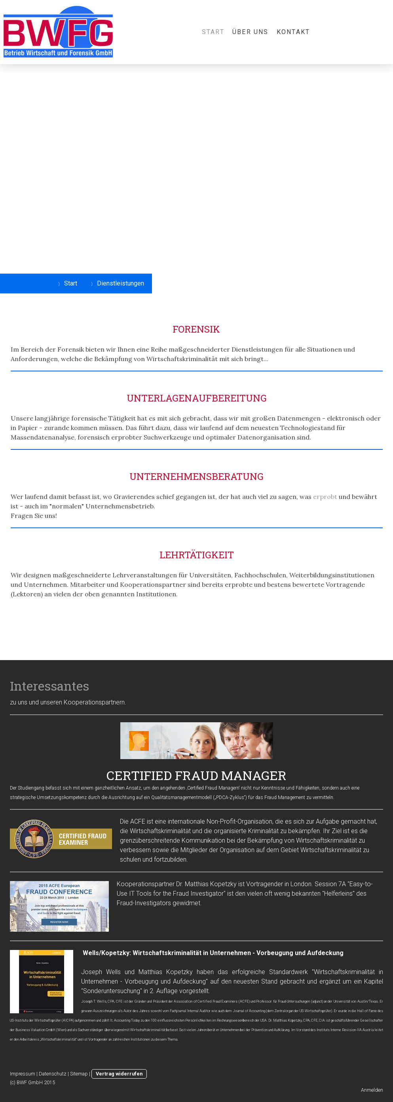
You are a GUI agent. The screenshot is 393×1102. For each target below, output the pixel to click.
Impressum (22, 1074)
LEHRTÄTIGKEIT (196, 554)
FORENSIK (196, 329)
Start (213, 32)
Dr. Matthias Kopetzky (206, 884)
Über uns (250, 32)
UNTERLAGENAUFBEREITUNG (197, 398)
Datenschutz (52, 1074)
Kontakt (293, 32)
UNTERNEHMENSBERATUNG (196, 476)
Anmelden (372, 1090)
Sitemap (79, 1074)
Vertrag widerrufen (119, 1074)
